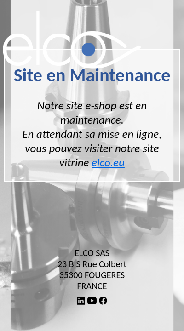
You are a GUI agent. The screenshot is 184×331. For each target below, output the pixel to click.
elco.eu (108, 162)
